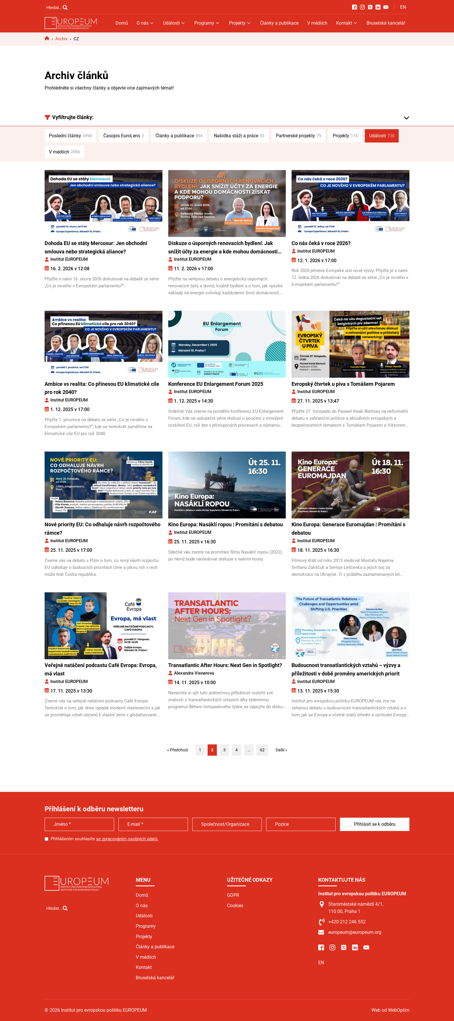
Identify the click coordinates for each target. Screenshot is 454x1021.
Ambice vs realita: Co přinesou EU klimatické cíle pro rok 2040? (102, 388)
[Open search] (57, 7)
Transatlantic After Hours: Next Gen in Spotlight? (225, 665)
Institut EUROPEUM (69, 259)
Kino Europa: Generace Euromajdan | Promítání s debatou (348, 528)
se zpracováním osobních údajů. (127, 838)
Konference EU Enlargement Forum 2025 (215, 384)
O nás (145, 23)
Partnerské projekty (298, 135)
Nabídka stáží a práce (239, 135)
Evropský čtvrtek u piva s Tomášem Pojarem (343, 384)
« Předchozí (177, 750)
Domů (122, 23)
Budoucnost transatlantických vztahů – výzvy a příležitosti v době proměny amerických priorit (346, 669)
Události (174, 23)
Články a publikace (279, 23)
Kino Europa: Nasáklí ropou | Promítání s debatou (225, 524)
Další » (281, 750)
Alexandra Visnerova (194, 673)
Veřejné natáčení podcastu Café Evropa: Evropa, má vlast (101, 669)
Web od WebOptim (390, 1010)
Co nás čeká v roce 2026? (321, 243)
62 (262, 750)
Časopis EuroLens (123, 135)
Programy (207, 23)
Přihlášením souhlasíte (104, 838)
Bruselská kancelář (386, 23)
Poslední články (70, 135)
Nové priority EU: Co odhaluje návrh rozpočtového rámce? (102, 528)
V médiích (317, 23)
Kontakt (347, 23)
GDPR (233, 895)
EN (403, 7)
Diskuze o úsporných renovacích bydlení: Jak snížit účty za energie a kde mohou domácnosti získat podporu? (223, 248)
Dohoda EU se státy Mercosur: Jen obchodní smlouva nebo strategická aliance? (96, 247)
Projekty (240, 23)
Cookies (235, 905)
